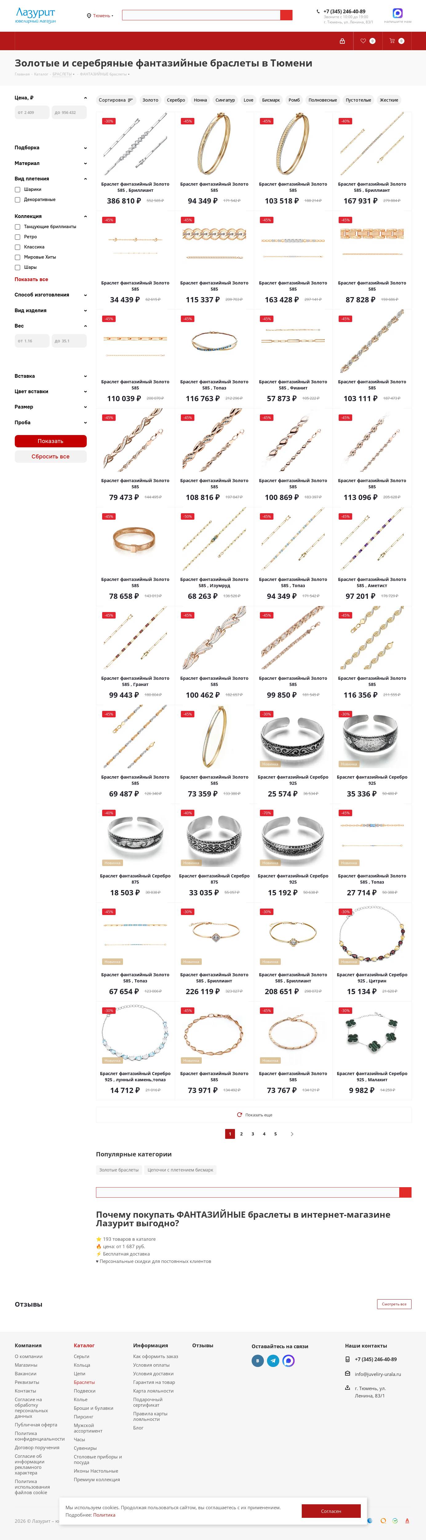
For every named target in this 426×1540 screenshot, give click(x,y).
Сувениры (85, 1448)
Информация (150, 1345)
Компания (28, 1345)
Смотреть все (394, 1304)
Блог (138, 1428)
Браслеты (84, 1382)
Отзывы (202, 1345)
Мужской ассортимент (88, 1428)
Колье (80, 1399)
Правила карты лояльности (150, 1416)
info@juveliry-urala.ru (378, 1374)
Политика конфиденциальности (40, 1436)
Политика (104, 1515)
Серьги (82, 1356)
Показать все (31, 279)
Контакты (25, 1391)
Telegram (273, 1361)
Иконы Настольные (96, 1471)
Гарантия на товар (154, 1382)
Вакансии (26, 1373)
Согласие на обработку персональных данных (31, 1407)
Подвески (85, 1391)
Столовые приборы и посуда (98, 1459)
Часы (79, 1439)
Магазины (26, 1365)
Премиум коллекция (97, 1479)
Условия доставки (153, 1373)
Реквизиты (27, 1382)
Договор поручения (37, 1447)
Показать (51, 441)
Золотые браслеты (119, 1170)
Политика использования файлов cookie (32, 1486)
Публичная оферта (36, 1424)
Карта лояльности (153, 1391)
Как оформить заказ (155, 1356)
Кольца (82, 1365)
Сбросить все (51, 456)
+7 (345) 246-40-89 (344, 11)
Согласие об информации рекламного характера (30, 1464)
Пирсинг (83, 1416)
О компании (29, 1356)
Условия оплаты (151, 1365)
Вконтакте (258, 1361)
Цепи (80, 1373)
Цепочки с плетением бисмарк (180, 1170)
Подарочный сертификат (148, 1402)
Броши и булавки (93, 1408)
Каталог (84, 1345)
